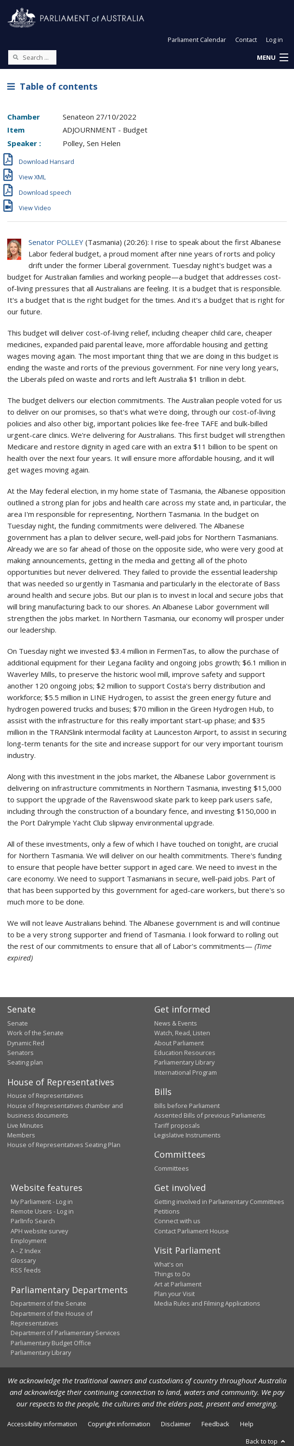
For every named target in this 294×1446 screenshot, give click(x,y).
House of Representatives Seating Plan (63, 1144)
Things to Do (172, 1274)
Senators (20, 1052)
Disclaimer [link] (176, 1423)
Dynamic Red (25, 1043)
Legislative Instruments (187, 1135)
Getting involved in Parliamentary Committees (219, 1201)
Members (21, 1135)
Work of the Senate (35, 1032)
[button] (272, 58)
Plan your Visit (174, 1293)
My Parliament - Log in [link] (42, 1201)
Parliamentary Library (184, 1062)
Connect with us (177, 1220)
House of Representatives (45, 1095)
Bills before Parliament (187, 1105)
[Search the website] (32, 57)
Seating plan (25, 1062)
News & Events (175, 1023)
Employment (28, 1240)
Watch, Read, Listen (182, 1032)
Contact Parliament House (191, 1231)
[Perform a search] (15, 57)
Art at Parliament (177, 1284)
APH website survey (39, 1231)
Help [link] (247, 1423)
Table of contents (52, 86)
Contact (246, 39)
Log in (274, 39)
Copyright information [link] (119, 1423)
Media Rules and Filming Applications (207, 1303)
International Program (185, 1072)
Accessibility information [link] (42, 1423)
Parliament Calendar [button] (197, 39)
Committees (171, 1168)
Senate (17, 1023)
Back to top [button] (266, 1441)
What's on (168, 1264)
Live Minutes (25, 1125)
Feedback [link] (215, 1423)
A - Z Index (26, 1250)
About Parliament (179, 1043)
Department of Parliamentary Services (65, 1332)
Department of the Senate (48, 1303)
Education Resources (184, 1052)
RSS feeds (26, 1270)
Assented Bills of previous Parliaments (210, 1115)
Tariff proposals (177, 1125)
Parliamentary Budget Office (51, 1342)
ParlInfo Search (33, 1220)
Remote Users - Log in (42, 1211)
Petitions (167, 1211)
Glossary (23, 1260)
